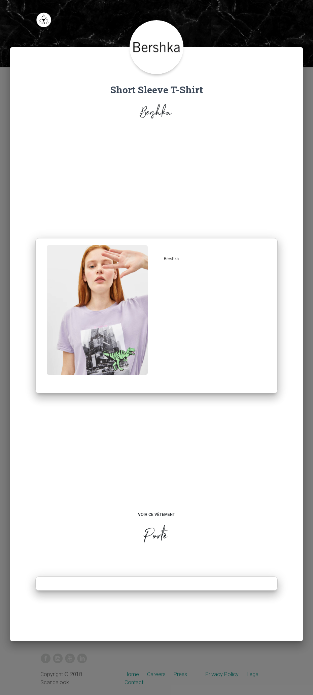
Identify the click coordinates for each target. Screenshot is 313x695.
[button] (171, 258)
